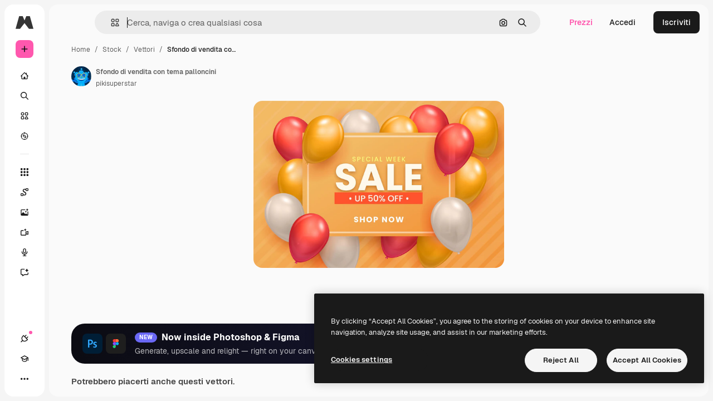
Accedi (622, 22)
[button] (172, 22)
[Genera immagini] (67, 212)
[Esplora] (67, 136)
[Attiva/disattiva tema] (65, 379)
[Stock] (67, 116)
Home (165, 49)
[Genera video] (67, 232)
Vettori (229, 49)
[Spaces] (67, 192)
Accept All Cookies (647, 360)
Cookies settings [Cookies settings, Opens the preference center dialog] (361, 359)
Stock (196, 49)
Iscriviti (676, 22)
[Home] (67, 76)
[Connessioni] (24, 379)
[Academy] (44, 379)
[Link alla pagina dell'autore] (166, 76)
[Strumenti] (67, 172)
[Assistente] (67, 272)
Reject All (561, 360)
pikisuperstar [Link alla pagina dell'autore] (201, 83)
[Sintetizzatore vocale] (67, 252)
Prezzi (581, 22)
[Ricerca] (67, 96)
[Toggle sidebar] (109, 22)
